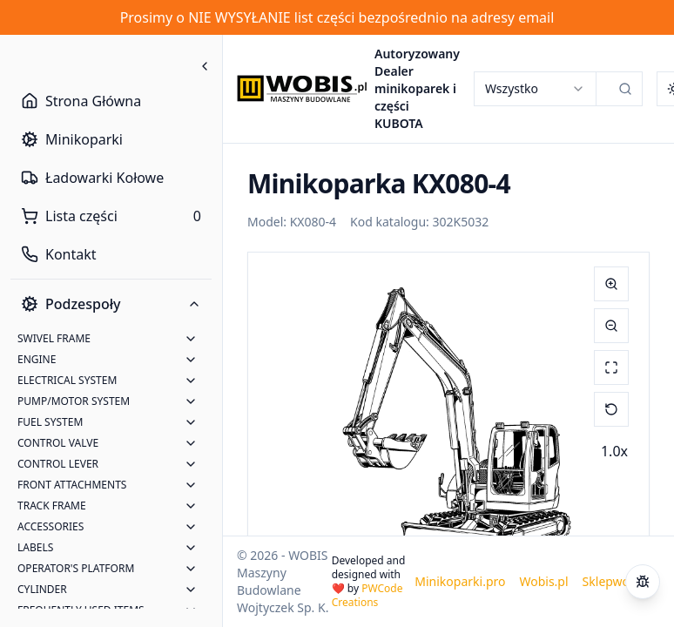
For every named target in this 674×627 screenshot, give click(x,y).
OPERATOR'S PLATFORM (75, 568)
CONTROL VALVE (57, 442)
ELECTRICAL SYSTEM (67, 380)
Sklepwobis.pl (621, 581)
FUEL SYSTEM (50, 422)
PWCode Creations (367, 595)
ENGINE (36, 359)
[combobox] (535, 88)
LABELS (35, 547)
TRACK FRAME (51, 505)
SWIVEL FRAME (54, 338)
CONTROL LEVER (57, 463)
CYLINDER (42, 589)
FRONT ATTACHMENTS (71, 484)
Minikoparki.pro (460, 581)
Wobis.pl (543, 581)
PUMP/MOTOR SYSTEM (73, 401)
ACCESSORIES (50, 526)
